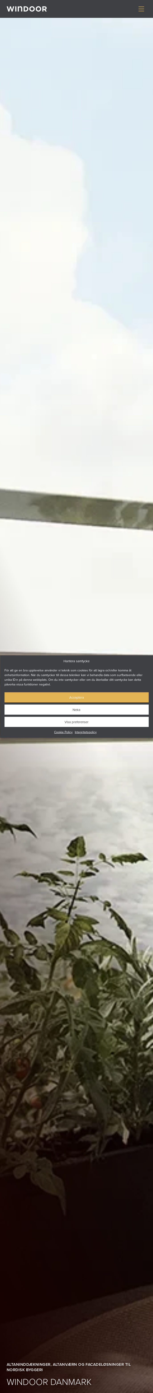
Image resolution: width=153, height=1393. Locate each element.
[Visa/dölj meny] (141, 9)
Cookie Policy (63, 732)
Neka (76, 709)
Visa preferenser (76, 721)
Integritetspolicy (86, 732)
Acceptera (76, 697)
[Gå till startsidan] (27, 9)
